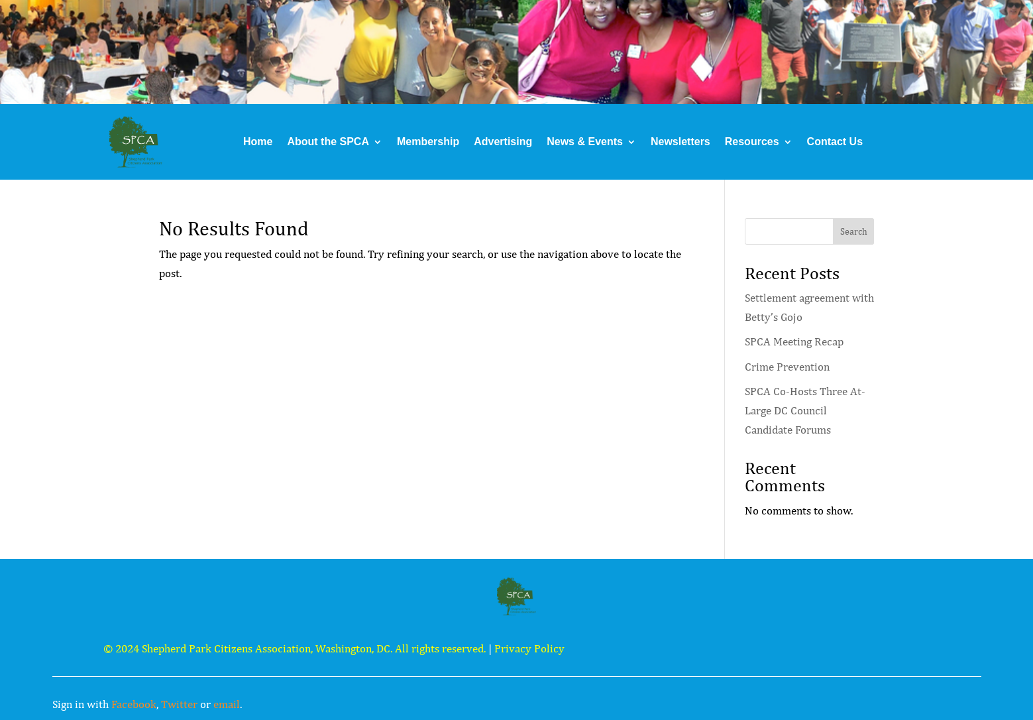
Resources (752, 141)
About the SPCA (328, 141)
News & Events (585, 141)
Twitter (179, 704)
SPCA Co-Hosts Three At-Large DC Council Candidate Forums (805, 410)
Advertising (503, 141)
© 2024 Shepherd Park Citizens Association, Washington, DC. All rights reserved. (294, 648)
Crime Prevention (787, 366)
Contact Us (835, 141)
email (226, 704)
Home (257, 141)
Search (853, 231)
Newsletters (680, 141)
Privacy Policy (529, 648)
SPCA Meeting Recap (794, 341)
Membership (428, 141)
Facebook (133, 704)
